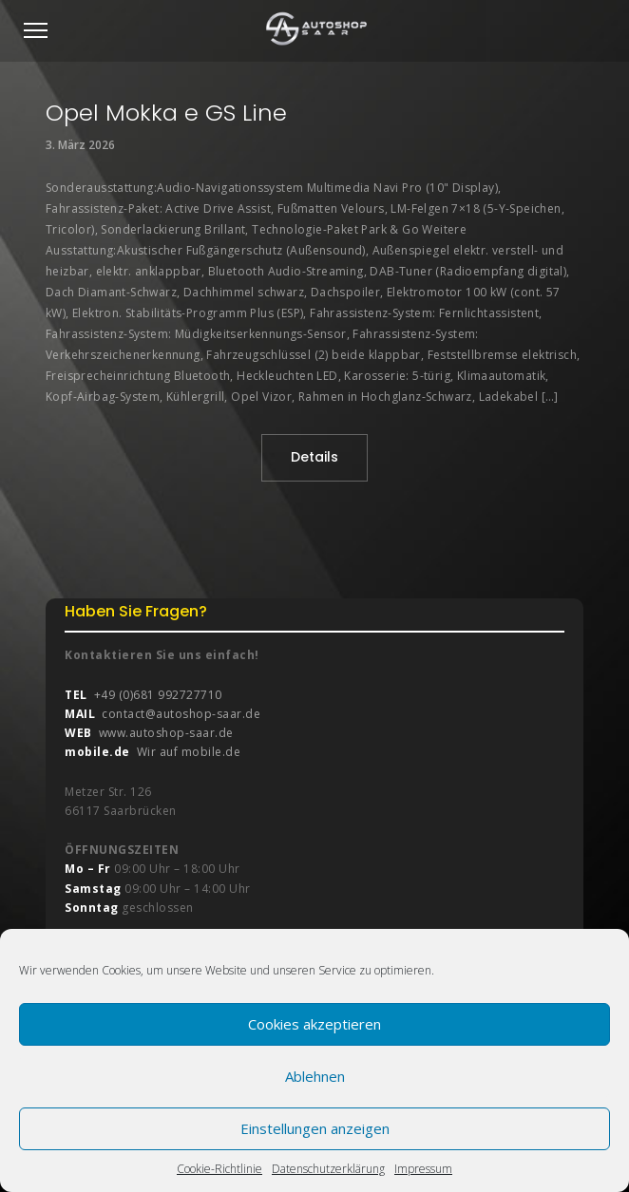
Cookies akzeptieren (314, 1023)
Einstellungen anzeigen (315, 1128)
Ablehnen (315, 1076)
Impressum (423, 1169)
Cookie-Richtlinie (219, 1169)
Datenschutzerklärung (328, 1169)
